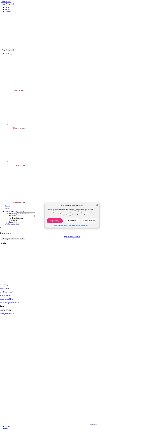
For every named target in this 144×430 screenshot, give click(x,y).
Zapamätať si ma (16, 218)
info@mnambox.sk (7, 314)
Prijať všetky (54, 221)
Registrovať (13, 222)
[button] (96, 205)
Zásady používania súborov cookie (62, 225)
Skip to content (6, 2)
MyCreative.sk (93, 424)
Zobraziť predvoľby (89, 221)
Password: (12, 216)
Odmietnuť (72, 221)
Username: (12, 213)
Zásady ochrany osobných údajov (80, 225)
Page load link (5, 426)
